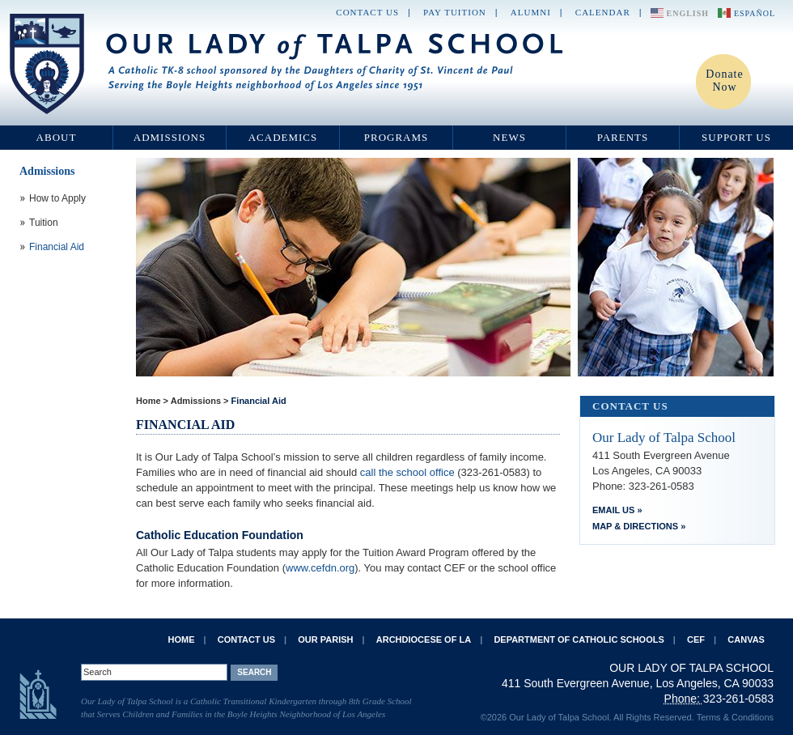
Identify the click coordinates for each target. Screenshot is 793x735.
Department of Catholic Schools (579, 639)
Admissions (170, 137)
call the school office (408, 472)
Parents (623, 137)
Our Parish (325, 639)
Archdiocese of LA (423, 639)
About (56, 137)
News (509, 137)
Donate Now (724, 80)
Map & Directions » (638, 526)
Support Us (736, 137)
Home (148, 401)
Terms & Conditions (735, 717)
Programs (396, 137)
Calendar (602, 12)
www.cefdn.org (320, 568)
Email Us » (617, 510)
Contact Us (367, 12)
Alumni (531, 12)
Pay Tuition (454, 12)
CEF (696, 639)
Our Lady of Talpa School (287, 64)
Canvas (746, 639)
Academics (283, 137)
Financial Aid (258, 401)
